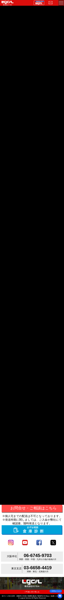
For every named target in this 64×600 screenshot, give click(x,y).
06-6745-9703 (38, 555)
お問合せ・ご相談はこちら (33, 508)
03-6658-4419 (38, 567)
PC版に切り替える (32, 592)
